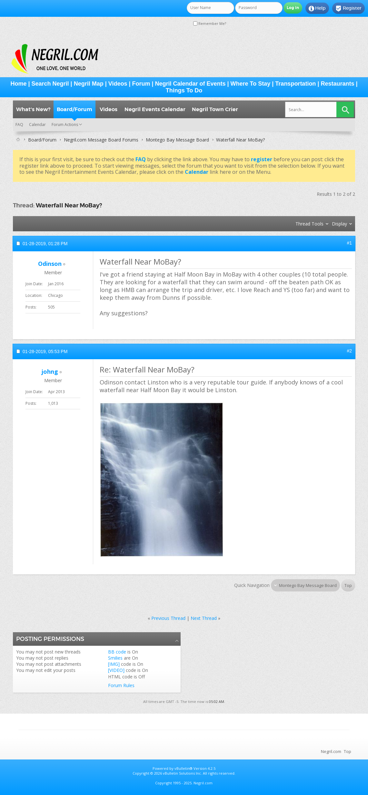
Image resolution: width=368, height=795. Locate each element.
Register (348, 8)
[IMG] (114, 664)
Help (317, 8)
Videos (117, 83)
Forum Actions (65, 124)
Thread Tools (309, 224)
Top (348, 585)
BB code (117, 652)
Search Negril (50, 83)
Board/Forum (74, 109)
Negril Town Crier (215, 109)
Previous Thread (168, 618)
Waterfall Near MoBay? (69, 205)
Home (18, 83)
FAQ (19, 124)
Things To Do (184, 90)
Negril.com (331, 751)
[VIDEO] (116, 670)
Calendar (37, 124)
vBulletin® (183, 768)
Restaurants (337, 83)
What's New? (33, 109)
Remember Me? (209, 23)
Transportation (295, 83)
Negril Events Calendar (154, 109)
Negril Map (89, 83)
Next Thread (204, 618)
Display (339, 224)
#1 (349, 243)
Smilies (115, 658)
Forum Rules (121, 685)
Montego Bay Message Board (177, 140)
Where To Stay (251, 83)
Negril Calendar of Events (190, 83)
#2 (349, 350)
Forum (141, 83)
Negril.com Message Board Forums (101, 140)
